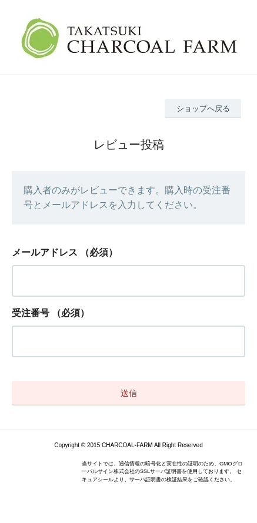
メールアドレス (45, 252)
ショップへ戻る (203, 108)
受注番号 (30, 313)
